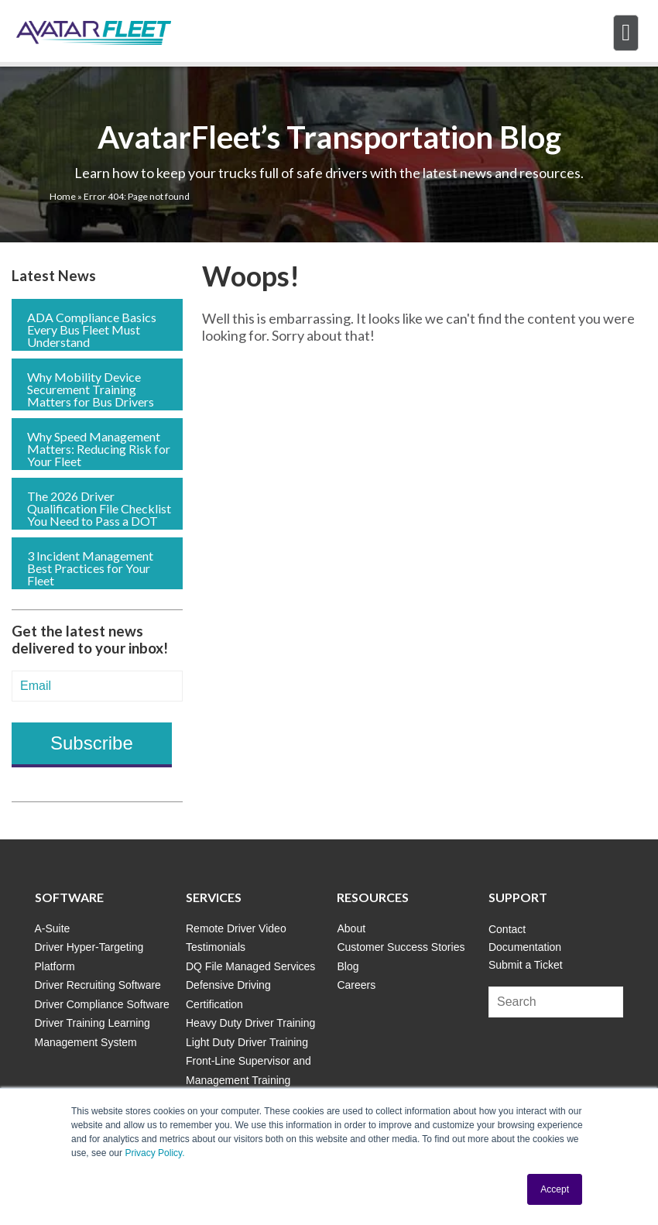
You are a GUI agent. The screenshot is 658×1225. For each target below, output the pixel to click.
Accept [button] (554, 1189)
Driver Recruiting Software (98, 985)
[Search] (555, 1002)
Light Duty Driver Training (247, 1042)
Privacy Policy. (154, 1153)
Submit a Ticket (525, 965)
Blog (347, 966)
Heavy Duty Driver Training (250, 1023)
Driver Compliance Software (102, 1004)
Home (63, 196)
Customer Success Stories (400, 947)
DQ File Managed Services (250, 966)
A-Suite (52, 928)
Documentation (524, 947)
